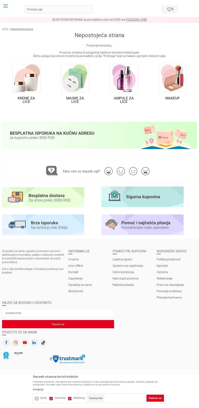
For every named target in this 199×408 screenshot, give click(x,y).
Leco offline (75, 267)
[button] (58, 9)
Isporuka (162, 267)
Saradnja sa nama (80, 286)
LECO (5, 29)
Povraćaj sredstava (169, 292)
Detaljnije (38, 389)
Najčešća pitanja (123, 286)
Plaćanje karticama (169, 299)
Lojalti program (122, 260)
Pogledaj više (136, 19)
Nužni (43, 398)
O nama (73, 260)
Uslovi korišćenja (123, 273)
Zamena (162, 273)
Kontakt (73, 273)
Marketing (79, 398)
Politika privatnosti (169, 260)
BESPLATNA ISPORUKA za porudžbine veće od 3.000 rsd (88, 19)
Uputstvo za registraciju (128, 267)
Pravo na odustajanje (170, 286)
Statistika (60, 398)
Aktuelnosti (75, 292)
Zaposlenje (75, 279)
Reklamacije (165, 279)
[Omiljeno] (169, 9)
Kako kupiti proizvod (125, 279)
